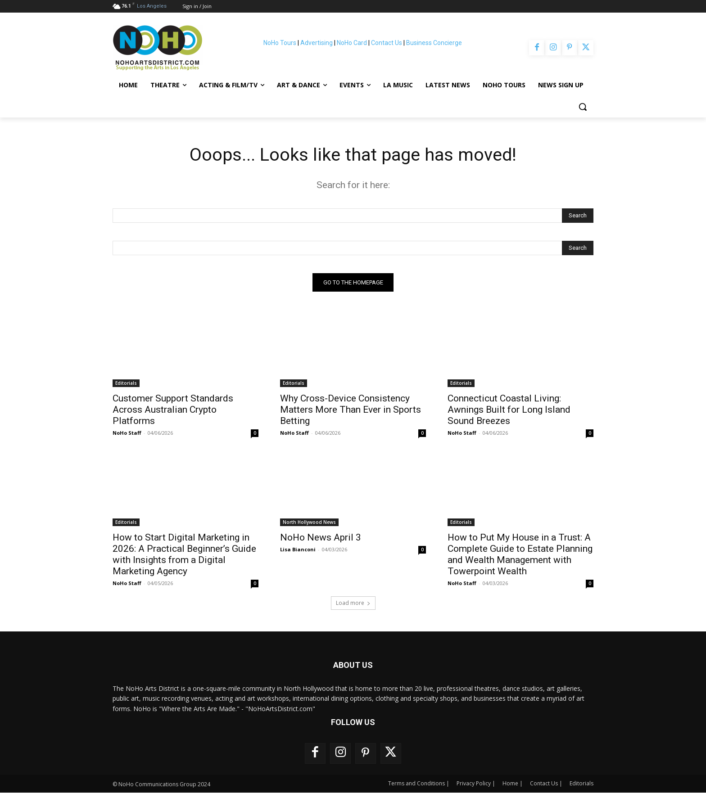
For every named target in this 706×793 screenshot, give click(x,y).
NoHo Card (352, 42)
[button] (582, 106)
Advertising (316, 42)
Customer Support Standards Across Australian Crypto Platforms (173, 410)
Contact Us (386, 42)
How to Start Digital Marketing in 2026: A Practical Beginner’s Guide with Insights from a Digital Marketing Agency (184, 554)
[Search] (577, 216)
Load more (353, 603)
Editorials (126, 383)
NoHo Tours (279, 42)
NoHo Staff (127, 433)
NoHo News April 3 (320, 537)
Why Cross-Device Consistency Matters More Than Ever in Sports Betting (350, 410)
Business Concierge (434, 42)
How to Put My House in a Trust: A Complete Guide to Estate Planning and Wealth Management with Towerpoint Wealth (520, 554)
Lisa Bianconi (298, 549)
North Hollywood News (309, 522)
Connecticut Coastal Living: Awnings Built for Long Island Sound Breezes (509, 410)
